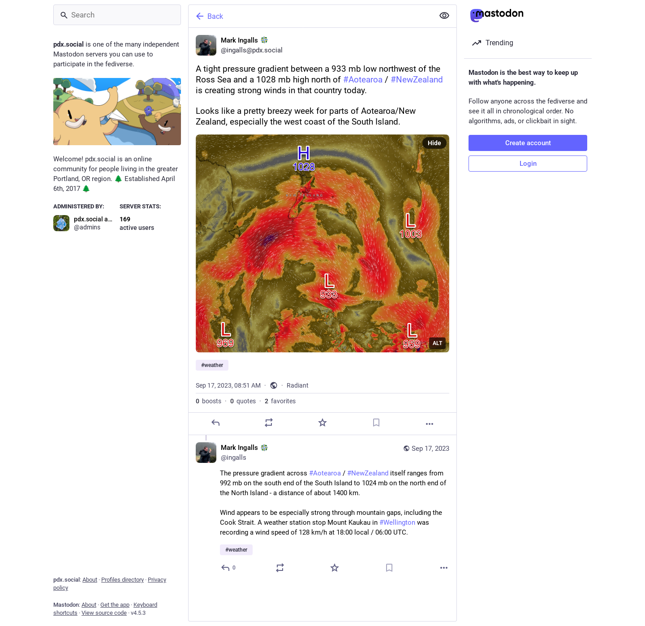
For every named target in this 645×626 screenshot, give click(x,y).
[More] (429, 424)
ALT (437, 343)
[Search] (117, 14)
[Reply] (215, 422)
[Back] (310, 16)
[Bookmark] (376, 422)
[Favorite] (322, 422)
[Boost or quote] (268, 422)
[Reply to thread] (228, 567)
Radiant (298, 385)
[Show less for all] (444, 15)
